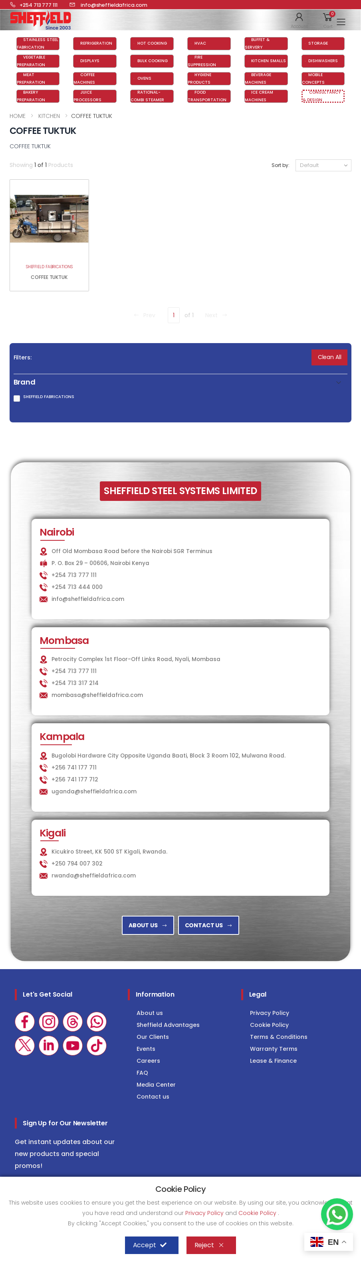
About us (150, 1013)
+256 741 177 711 (74, 767)
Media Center (156, 1085)
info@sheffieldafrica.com (88, 599)
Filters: (23, 357)
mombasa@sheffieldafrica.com (97, 695)
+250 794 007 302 (77, 864)
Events (146, 1049)
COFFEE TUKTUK (49, 277)
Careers (148, 1061)
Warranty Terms (274, 1049)
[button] (299, 20)
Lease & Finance (273, 1061)
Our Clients (153, 1037)
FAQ (142, 1073)
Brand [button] (25, 382)
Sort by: (280, 165)
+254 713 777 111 (74, 575)
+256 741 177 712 (75, 779)
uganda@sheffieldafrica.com (94, 791)
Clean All (329, 357)
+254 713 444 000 (77, 587)
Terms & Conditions (278, 1037)
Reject (209, 1245)
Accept (150, 1245)
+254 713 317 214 (75, 683)
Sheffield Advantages (168, 1025)
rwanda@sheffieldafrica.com (94, 875)
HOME (18, 116)
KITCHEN (48, 116)
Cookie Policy (269, 1025)
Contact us (153, 1097)
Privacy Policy (269, 1013)
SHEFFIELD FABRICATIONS (49, 267)
